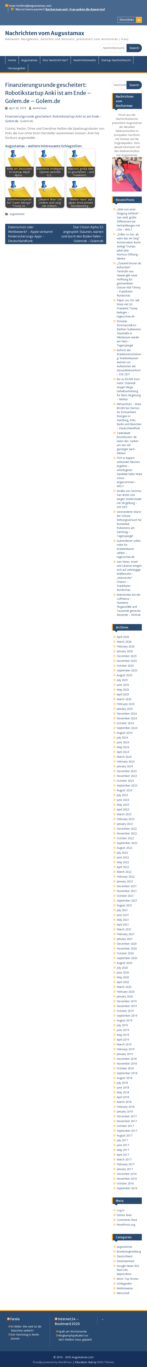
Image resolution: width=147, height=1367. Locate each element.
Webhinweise (125, 1288)
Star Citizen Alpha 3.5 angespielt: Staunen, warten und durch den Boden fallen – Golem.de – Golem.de (82, 234)
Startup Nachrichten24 (116, 60)
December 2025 (127, 656)
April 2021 (123, 924)
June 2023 (123, 800)
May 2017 (123, 1150)
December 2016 (127, 1174)
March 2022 (124, 872)
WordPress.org (126, 1224)
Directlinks (127, 19)
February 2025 (126, 704)
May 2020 (123, 977)
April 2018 (123, 1097)
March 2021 (124, 929)
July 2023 (122, 795)
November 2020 (127, 948)
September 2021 (127, 900)
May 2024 (123, 747)
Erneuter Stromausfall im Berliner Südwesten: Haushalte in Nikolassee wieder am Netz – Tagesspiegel (129, 333)
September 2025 (127, 670)
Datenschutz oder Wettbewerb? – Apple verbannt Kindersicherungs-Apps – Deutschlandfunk (30, 234)
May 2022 (123, 862)
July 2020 (122, 967)
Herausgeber (16, 68)
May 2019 (123, 1035)
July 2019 (122, 1025)
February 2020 (126, 991)
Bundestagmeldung (129, 1251)
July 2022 (122, 852)
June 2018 (123, 1087)
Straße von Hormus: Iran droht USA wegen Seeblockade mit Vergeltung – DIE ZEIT (129, 499)
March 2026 (124, 641)
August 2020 (124, 963)
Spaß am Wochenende (73, 1331)
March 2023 (124, 814)
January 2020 (125, 996)
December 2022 (127, 828)
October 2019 (125, 1011)
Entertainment (125, 1261)
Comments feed (127, 1220)
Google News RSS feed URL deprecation (128, 1270)
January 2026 (125, 651)
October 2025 (125, 665)
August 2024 (124, 733)
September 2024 (127, 728)
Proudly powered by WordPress (52, 1362)
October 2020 (125, 953)
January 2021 (125, 939)
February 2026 (126, 646)
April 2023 (123, 809)
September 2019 (127, 1015)
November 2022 (127, 833)
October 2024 (125, 723)
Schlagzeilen (124, 1283)
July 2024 (122, 737)
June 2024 (123, 742)
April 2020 (123, 982)
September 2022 (127, 843)
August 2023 (124, 790)
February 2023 (126, 819)
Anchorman (40, 108)
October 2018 (125, 1068)
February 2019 (126, 1049)
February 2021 (126, 934)
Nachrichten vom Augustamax (44, 33)
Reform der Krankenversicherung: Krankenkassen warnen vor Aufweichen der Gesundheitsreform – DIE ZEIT (129, 362)
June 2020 (123, 972)
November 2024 (127, 718)
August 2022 (124, 848)
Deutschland (124, 1256)
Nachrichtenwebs (84, 60)
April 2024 (123, 752)
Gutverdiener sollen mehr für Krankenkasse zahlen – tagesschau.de (129, 549)
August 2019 (124, 1020)
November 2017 (127, 1121)
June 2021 (123, 915)
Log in (120, 1210)
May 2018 (123, 1092)
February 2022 (126, 876)
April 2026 (123, 637)
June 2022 (123, 857)
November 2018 (127, 1063)
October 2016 (125, 1183)
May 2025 (123, 689)
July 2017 (122, 1140)
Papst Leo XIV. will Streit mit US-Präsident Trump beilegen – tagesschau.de (128, 308)
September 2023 (127, 785)
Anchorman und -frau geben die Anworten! (75, 9)
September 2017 (127, 1130)
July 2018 (122, 1083)
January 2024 (125, 766)
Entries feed (124, 1215)
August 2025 (124, 675)
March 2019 (124, 1044)
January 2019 (125, 1054)
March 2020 (124, 987)
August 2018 (124, 1078)
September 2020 (127, 958)
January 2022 (125, 881)
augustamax (17, 214)
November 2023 (127, 776)
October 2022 (125, 838)
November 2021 (127, 891)
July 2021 (122, 910)
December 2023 (127, 771)
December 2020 (127, 943)
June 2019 (123, 1030)
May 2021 (123, 919)
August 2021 (124, 905)
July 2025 (122, 680)
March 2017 (124, 1159)
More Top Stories (128, 1279)
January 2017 (125, 1169)
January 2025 (125, 709)
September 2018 (127, 1073)
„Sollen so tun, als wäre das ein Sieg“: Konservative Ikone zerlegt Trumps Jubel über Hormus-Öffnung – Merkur (128, 246)
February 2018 (126, 1106)
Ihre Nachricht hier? (55, 60)
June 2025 (123, 685)
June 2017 (123, 1145)
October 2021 (125, 896)
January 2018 (125, 1111)
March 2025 (124, 699)
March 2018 (124, 1102)
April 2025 (123, 694)
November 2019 (127, 1006)
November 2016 (127, 1178)
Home (12, 60)
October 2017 (125, 1126)
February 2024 (126, 761)
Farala (15, 1319)
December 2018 (127, 1059)
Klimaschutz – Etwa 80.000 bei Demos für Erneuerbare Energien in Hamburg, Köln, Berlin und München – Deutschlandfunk (129, 416)
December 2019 (127, 1001)
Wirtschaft (123, 1293)
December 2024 (127, 713)
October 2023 (125, 780)
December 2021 (127, 886)
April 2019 (123, 1039)
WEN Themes (105, 1362)
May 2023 (123, 804)
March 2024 (124, 756)
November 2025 (127, 661)
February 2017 (126, 1164)
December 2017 (127, 1116)
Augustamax (29, 60)
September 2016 (127, 1188)
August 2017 (124, 1135)
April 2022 (123, 867)
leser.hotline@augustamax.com (30, 5)
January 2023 (125, 824)
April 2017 (123, 1154)
